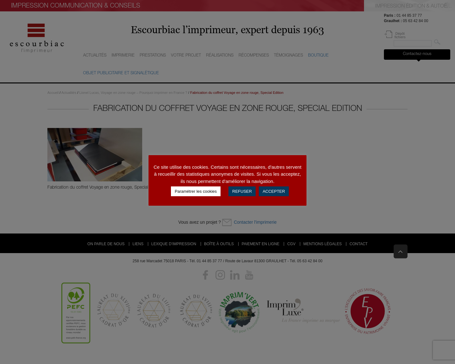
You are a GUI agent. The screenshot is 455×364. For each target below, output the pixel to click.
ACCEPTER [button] (274, 191)
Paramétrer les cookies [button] (196, 191)
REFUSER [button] (242, 191)
